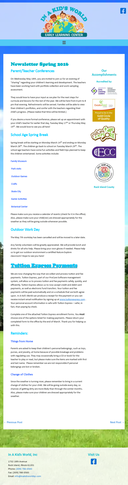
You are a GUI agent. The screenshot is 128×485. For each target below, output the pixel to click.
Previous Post (13, 422)
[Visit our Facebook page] (123, 11)
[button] (64, 42)
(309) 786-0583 (24, 469)
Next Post (117, 422)
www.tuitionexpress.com (72, 299)
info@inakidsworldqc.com (28, 476)
